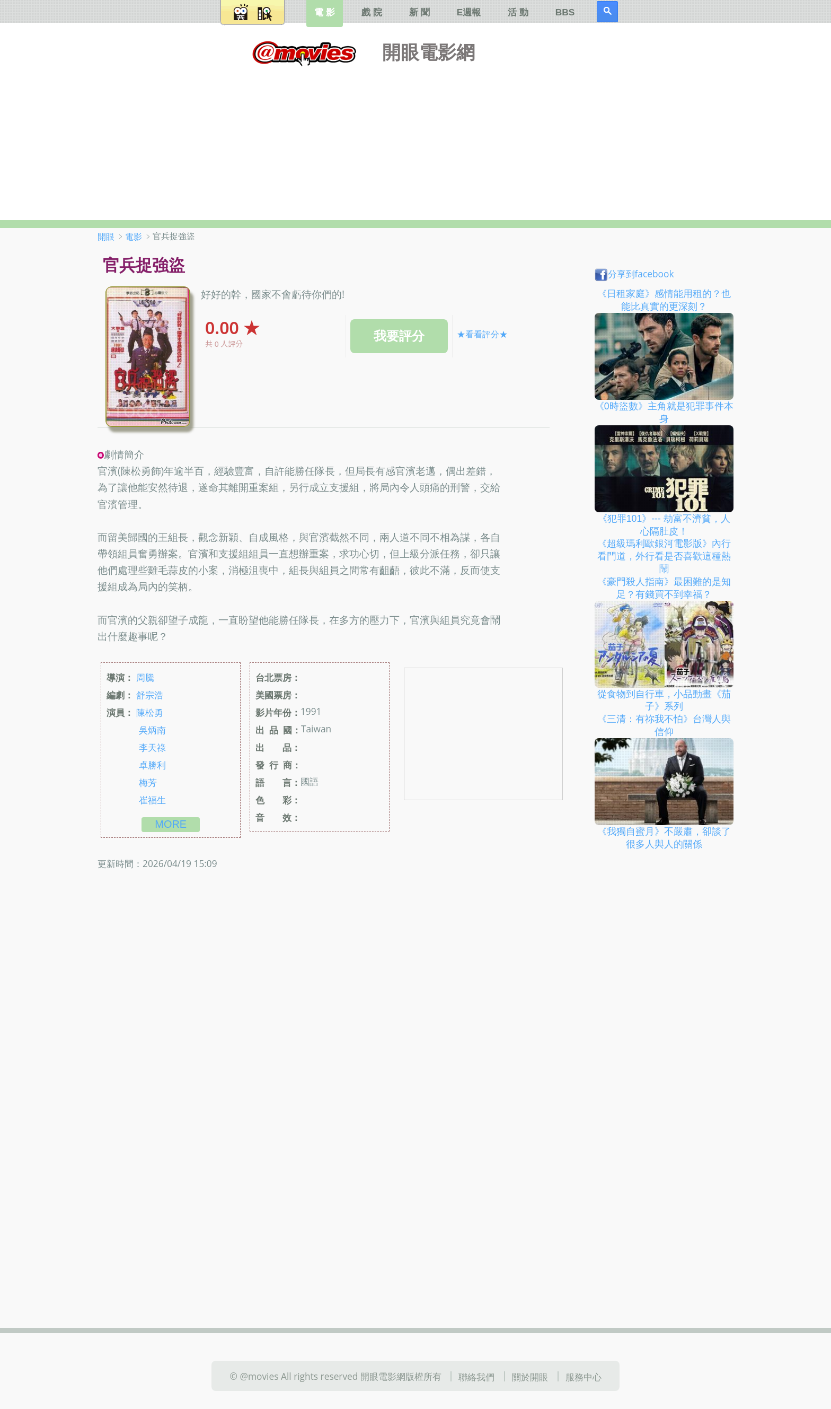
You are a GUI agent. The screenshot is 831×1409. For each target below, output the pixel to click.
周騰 (145, 677)
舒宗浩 (149, 694)
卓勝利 (152, 764)
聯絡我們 (476, 1376)
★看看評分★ (482, 334)
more (171, 824)
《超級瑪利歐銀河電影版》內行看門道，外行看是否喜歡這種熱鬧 (664, 556)
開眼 (106, 236)
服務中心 (583, 1376)
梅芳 (148, 782)
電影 (133, 236)
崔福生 (152, 799)
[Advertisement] (415, 140)
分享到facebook (634, 273)
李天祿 (152, 747)
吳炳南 (152, 729)
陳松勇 (149, 712)
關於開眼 (530, 1376)
